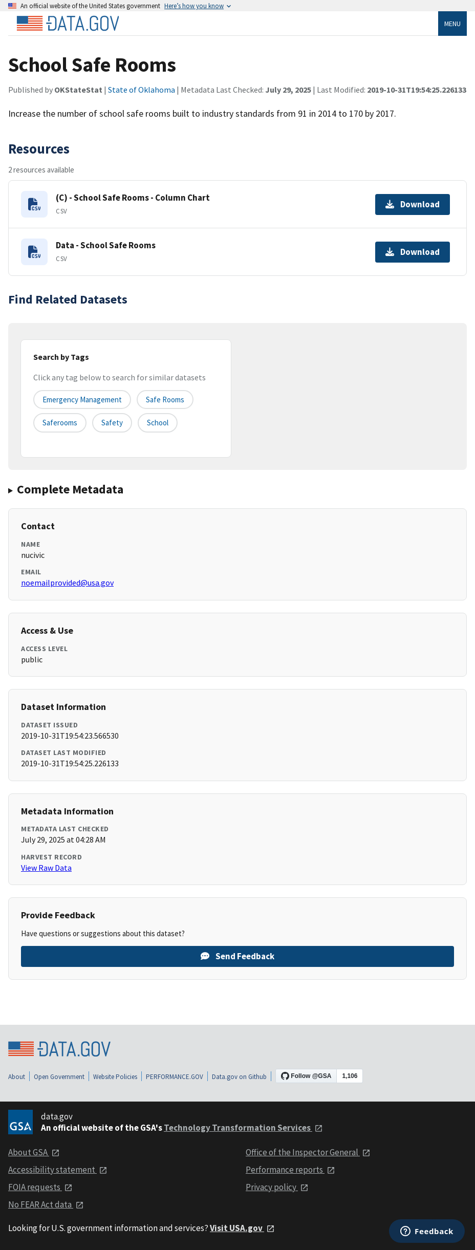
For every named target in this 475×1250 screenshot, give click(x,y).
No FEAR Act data (46, 1204)
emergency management (82, 399)
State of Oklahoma (141, 89)
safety (112, 422)
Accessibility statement (57, 1169)
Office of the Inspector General (308, 1152)
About (16, 1076)
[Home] (67, 23)
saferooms (59, 422)
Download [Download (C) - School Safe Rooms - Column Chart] (412, 204)
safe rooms (165, 399)
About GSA (34, 1152)
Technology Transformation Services (243, 1127)
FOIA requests (40, 1187)
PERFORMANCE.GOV (174, 1076)
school (157, 422)
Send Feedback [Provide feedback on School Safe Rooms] (237, 956)
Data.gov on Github (239, 1076)
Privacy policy (277, 1187)
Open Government (59, 1076)
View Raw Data (46, 868)
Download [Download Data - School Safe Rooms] (412, 251)
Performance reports (290, 1169)
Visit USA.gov (242, 1228)
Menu (452, 23)
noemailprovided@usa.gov (67, 582)
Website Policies (115, 1076)
